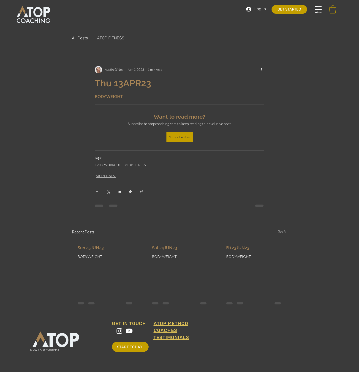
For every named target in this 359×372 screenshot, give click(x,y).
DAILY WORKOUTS (108, 165)
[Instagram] (119, 331)
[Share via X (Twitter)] (108, 191)
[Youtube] (129, 331)
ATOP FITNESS (110, 38)
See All (282, 231)
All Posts (80, 38)
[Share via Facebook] (97, 191)
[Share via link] (130, 191)
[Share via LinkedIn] (119, 191)
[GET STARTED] (289, 9)
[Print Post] (142, 191)
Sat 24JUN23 (164, 247)
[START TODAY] (130, 347)
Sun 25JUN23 (91, 247)
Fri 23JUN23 (237, 247)
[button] (318, 9)
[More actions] (261, 69)
